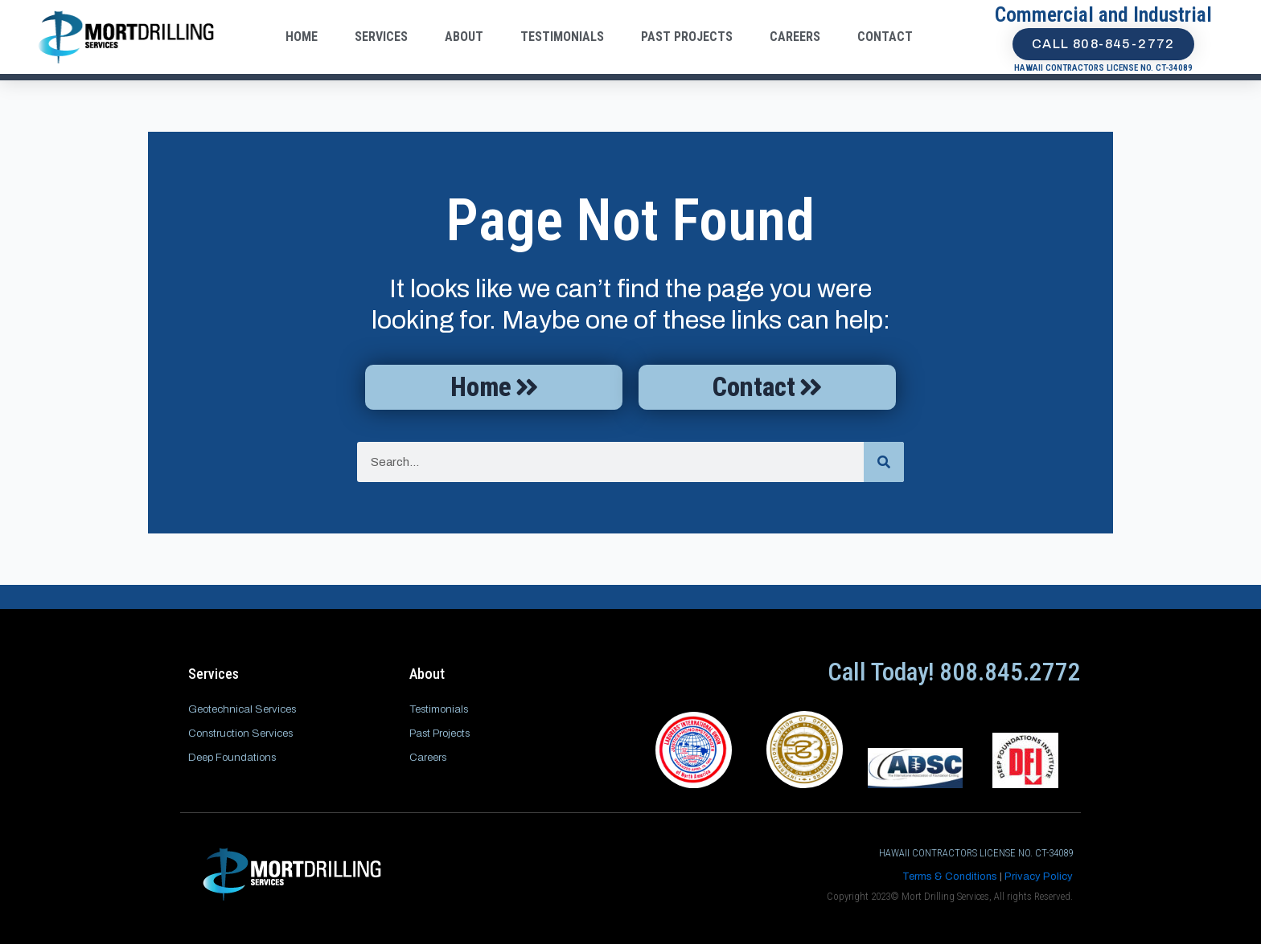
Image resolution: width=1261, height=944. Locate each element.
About (464, 36)
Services (381, 36)
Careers (795, 36)
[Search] (884, 465)
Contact (885, 36)
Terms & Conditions (949, 876)
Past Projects (687, 36)
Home (301, 36)
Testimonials (562, 36)
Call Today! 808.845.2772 (954, 672)
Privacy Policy (1038, 876)
